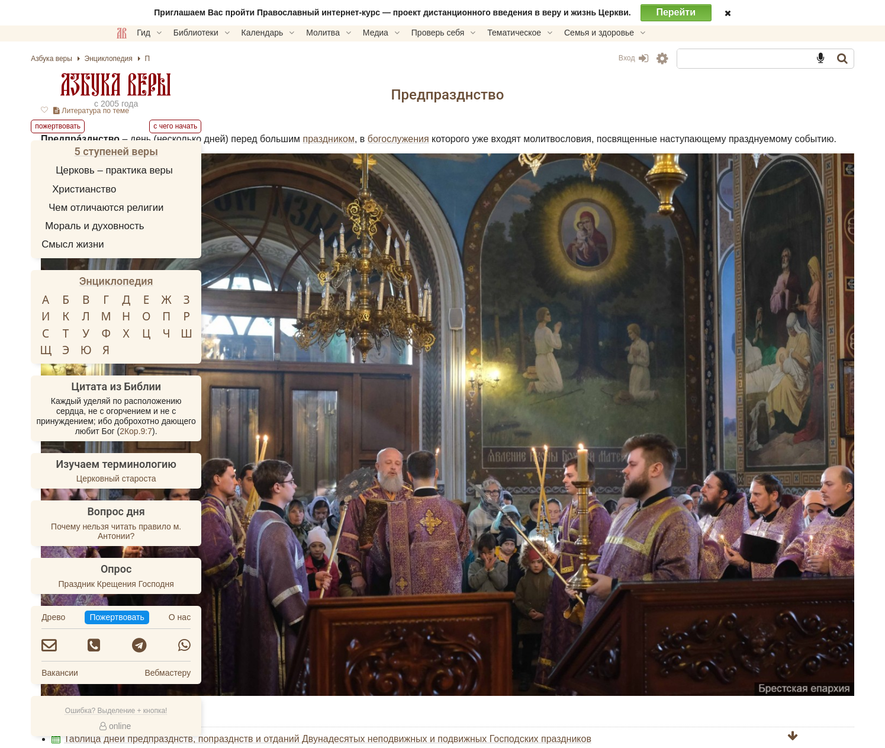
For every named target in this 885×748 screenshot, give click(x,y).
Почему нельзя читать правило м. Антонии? (196, 531)
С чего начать (256, 126)
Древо (134, 617)
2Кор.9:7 (216, 431)
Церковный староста (196, 478)
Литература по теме (360, 111)
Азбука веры (196, 84)
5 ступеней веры (197, 151)
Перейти (676, 12)
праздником (608, 139)
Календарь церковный (371, 583)
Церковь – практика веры (194, 170)
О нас (260, 617)
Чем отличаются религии (186, 207)
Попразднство (353, 595)
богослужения (681, 139)
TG (564, 649)
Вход (553, 58)
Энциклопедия (196, 281)
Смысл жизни (153, 244)
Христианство (165, 189)
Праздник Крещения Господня (196, 584)
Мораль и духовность (174, 226)
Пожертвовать (337, 629)
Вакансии (140, 673)
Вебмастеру (248, 673)
